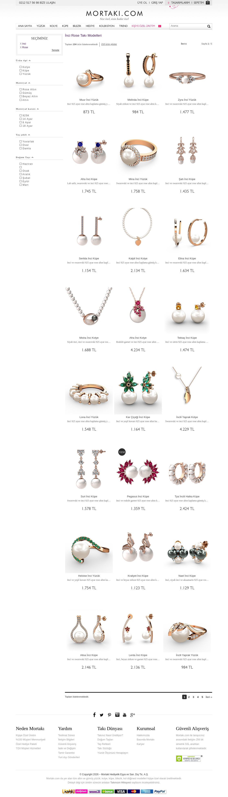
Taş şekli (23, 134)
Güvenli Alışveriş (67, 744)
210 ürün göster (109, 44)
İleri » (209, 697)
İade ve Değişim (67, 748)
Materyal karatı (27, 109)
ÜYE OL (142, 3)
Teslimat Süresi (66, 735)
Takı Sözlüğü (105, 748)
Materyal (23, 83)
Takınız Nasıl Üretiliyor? (110, 735)
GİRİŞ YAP (157, 3)
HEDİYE (90, 26)
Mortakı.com (114, 14)
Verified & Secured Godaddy (189, 758)
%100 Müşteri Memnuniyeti (30, 739)
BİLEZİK (77, 26)
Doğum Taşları (105, 739)
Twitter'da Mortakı (102, 715)
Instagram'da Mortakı (117, 715)
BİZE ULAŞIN (47, 3)
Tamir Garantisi (66, 752)
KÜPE (65, 26)
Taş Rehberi (104, 744)
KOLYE (53, 26)
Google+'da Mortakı (133, 715)
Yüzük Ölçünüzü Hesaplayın (113, 752)
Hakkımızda (143, 735)
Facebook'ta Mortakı (94, 715)
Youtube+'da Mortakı (124, 715)
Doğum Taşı (25, 157)
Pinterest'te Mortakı (109, 715)
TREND (123, 26)
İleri (184, 43)
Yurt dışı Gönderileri (69, 757)
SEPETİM (199, 3)
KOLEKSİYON (106, 26)
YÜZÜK (41, 26)
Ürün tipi (23, 60)
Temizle (55, 50)
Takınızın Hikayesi (120, 782)
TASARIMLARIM (178, 3)
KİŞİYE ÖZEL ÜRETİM (143, 26)
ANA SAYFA (25, 26)
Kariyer (140, 744)
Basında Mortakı (145, 739)
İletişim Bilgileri (66, 739)
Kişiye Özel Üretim (26, 735)
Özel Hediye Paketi (26, 744)
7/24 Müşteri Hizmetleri (28, 748)
